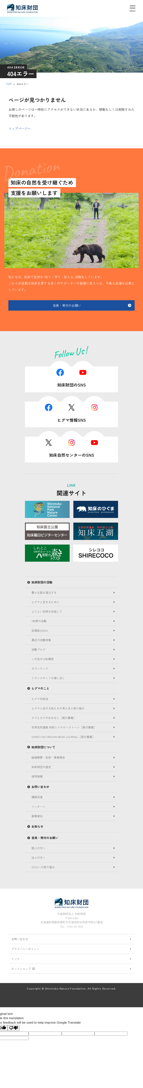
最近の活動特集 (41, 640)
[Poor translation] (14, 1028)
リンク (15, 959)
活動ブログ (38, 649)
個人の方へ (38, 848)
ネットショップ (23, 969)
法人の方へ (38, 857)
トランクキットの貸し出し (48, 678)
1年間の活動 (39, 621)
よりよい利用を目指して (46, 611)
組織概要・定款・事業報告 (48, 757)
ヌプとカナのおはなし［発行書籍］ (53, 718)
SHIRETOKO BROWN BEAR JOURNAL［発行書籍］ (63, 737)
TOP (8, 84)
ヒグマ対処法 (39, 699)
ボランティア (39, 668)
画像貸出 (37, 816)
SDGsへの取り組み (43, 867)
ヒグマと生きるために (45, 602)
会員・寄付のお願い (67, 305)
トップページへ (20, 128)
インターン (38, 806)
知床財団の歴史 (41, 767)
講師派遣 (37, 797)
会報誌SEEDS (39, 630)
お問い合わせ (19, 939)
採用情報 (37, 776)
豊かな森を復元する (44, 592)
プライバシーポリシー (25, 949)
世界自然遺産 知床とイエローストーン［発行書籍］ (63, 727)
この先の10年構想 (42, 659)
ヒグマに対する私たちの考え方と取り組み (58, 708)
